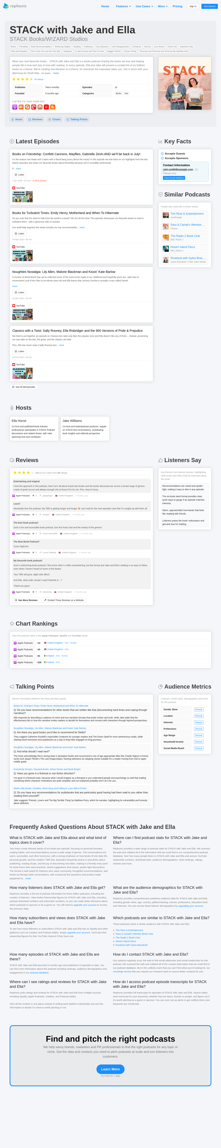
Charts (54, 119)
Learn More (110, 1069)
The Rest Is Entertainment (187, 213)
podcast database (39, 972)
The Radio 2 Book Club (185, 236)
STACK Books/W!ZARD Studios (49, 39)
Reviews (35, 119)
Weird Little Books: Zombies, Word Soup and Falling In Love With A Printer (50, 788)
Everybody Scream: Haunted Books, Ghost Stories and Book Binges (47, 769)
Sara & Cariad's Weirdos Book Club (188, 224)
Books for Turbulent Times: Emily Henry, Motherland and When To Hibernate (51, 706)
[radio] (13, 79)
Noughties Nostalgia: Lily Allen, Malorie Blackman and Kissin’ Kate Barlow (50, 728)
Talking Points (77, 119)
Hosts (16, 119)
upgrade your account (85, 905)
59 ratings (38, 79)
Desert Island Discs (183, 247)
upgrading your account (190, 905)
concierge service (122, 971)
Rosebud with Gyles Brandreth (188, 258)
